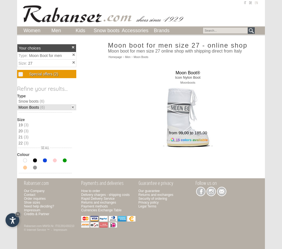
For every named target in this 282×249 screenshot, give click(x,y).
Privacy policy (149, 202)
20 (23, 131)
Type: (23, 55)
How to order (90, 191)
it (245, 3)
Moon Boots (31, 107)
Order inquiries (35, 199)
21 (23, 137)
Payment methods (94, 206)
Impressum (32, 210)
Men (127, 57)
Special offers (43, 74)
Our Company (34, 191)
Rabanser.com (33, 226)
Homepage (115, 57)
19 (23, 125)
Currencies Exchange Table (101, 210)
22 (23, 143)
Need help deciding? (39, 206)
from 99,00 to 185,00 (188, 132)
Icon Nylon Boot (187, 77)
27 (30, 63)
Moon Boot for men (45, 55)
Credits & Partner (36, 214)
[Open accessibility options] (12, 220)
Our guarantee (149, 191)
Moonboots (187, 82)
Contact (29, 195)
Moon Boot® (187, 72)
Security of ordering (153, 199)
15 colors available (189, 140)
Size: (23, 63)
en (256, 3)
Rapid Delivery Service (98, 199)
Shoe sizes (32, 202)
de (250, 3)
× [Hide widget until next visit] (18, 214)
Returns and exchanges (98, 202)
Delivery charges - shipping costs (105, 195)
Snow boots (31, 101)
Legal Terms (147, 206)
